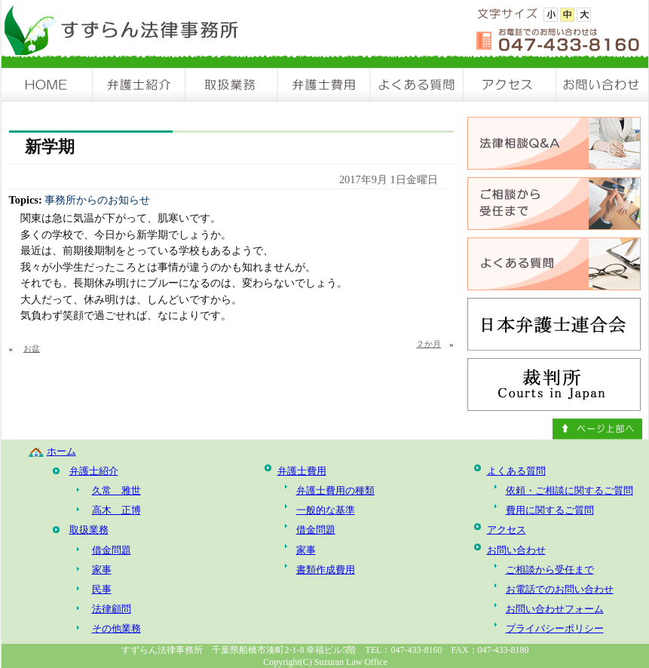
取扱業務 (231, 85)
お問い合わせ (602, 85)
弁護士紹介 (139, 85)
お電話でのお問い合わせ (560, 589)
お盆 (31, 348)
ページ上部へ (597, 429)
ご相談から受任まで (550, 569)
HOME (47, 85)
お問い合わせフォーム (555, 608)
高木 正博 (116, 510)
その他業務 (116, 628)
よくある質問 (417, 85)
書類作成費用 (325, 569)
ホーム (61, 451)
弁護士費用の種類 (335, 490)
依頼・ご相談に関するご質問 (569, 490)
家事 (102, 569)
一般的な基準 (325, 510)
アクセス (510, 85)
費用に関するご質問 (550, 510)
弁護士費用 (324, 85)
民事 (102, 589)
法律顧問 (111, 608)
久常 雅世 (116, 490)
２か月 (428, 343)
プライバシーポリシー (555, 628)
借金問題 (111, 550)
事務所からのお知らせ (97, 200)
